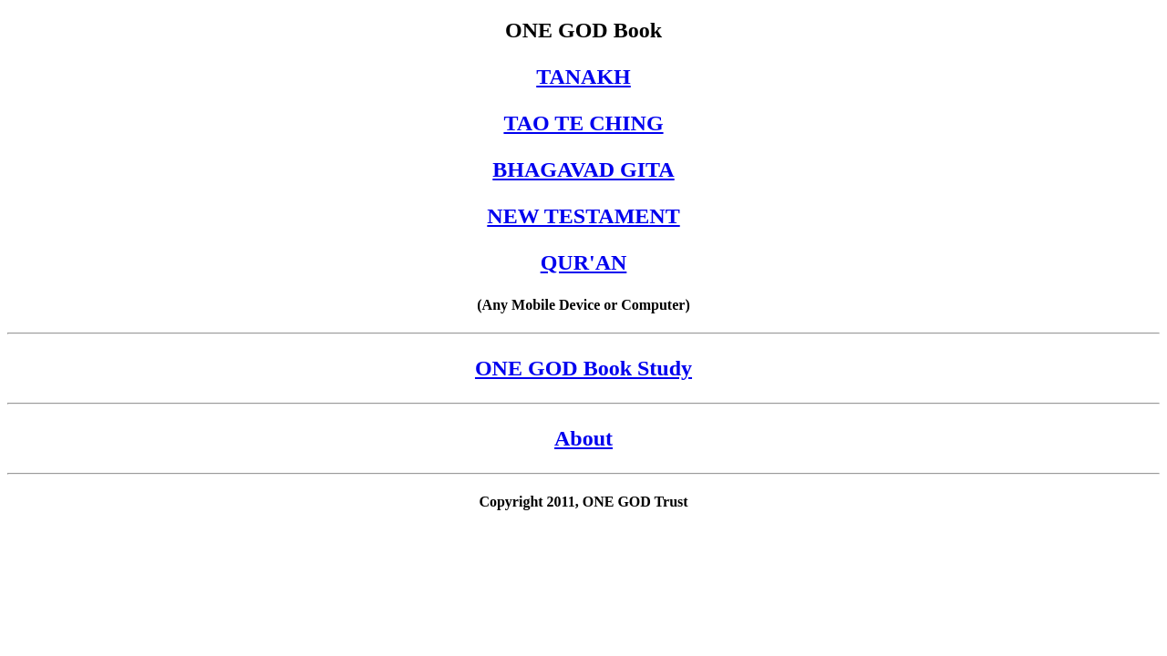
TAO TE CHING (583, 123)
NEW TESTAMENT (583, 216)
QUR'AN (584, 262)
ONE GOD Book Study (583, 368)
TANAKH (583, 76)
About (583, 438)
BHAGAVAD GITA (583, 169)
